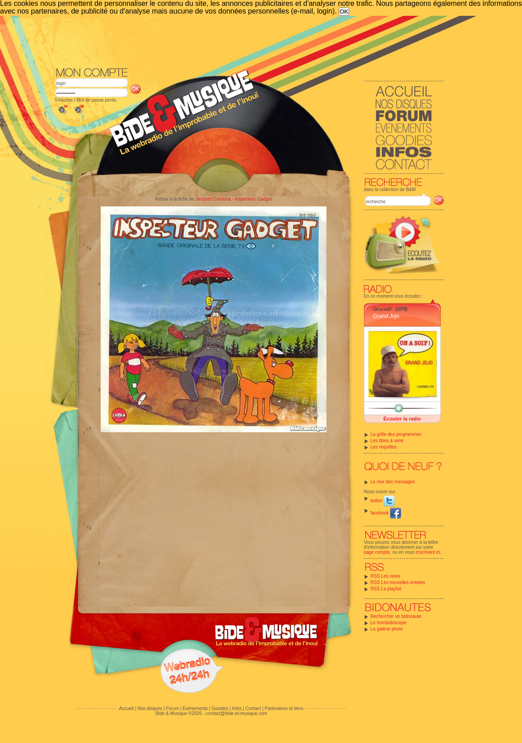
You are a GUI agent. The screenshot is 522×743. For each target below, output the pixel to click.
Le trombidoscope (389, 622)
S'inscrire (64, 100)
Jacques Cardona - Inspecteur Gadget (233, 198)
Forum (172, 708)
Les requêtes (384, 446)
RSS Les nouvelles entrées (398, 582)
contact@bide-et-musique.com (236, 713)
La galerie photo (387, 628)
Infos (237, 708)
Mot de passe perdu (96, 100)
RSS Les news (386, 576)
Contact (253, 708)
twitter (383, 500)
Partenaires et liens (284, 708)
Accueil (126, 708)
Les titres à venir (387, 440)
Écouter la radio (402, 418)
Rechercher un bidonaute (396, 616)
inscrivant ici (428, 552)
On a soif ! (382, 309)
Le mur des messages (393, 481)
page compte (377, 552)
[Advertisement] (249, 40)
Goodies (219, 708)
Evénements (195, 708)
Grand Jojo (386, 316)
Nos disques (149, 708)
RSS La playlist (386, 588)
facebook (386, 512)
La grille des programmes (396, 434)
